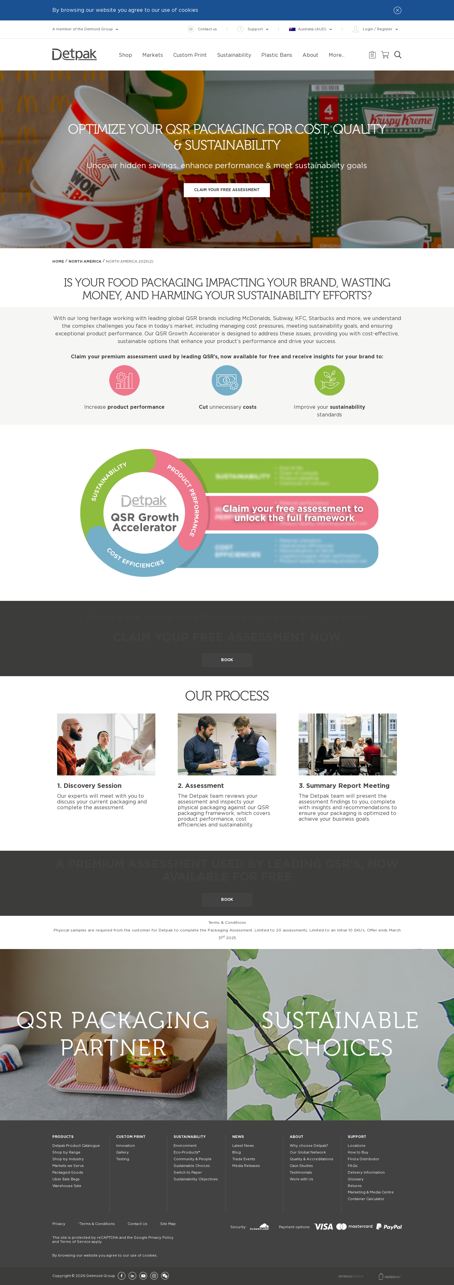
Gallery (122, 1152)
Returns (355, 1186)
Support (357, 1137)
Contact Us (137, 1224)
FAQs (353, 1166)
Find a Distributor (363, 1159)
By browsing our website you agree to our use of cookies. (105, 1255)
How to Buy (358, 1152)
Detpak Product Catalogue (76, 1145)
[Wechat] (165, 1276)
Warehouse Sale (66, 1186)
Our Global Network (308, 1152)
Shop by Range (66, 1152)
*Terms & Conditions (96, 1224)
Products (63, 1137)
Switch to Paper (188, 1172)
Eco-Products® (187, 1152)
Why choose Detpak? (309, 1145)
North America (85, 261)
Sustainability (190, 1137)
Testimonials (301, 1172)
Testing (122, 1159)
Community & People (193, 1159)
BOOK (227, 660)
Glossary (356, 1179)
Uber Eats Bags (66, 1179)
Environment (185, 1145)
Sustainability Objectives (196, 1179)
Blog (236, 1152)
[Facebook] (121, 1276)
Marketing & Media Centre (371, 1192)
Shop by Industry (68, 1159)
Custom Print (130, 1137)
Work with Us (301, 1179)
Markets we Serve (68, 1166)
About (296, 1137)
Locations (357, 1145)
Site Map (168, 1224)
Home (58, 261)
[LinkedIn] (132, 1276)
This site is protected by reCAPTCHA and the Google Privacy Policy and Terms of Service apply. (113, 1240)
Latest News (243, 1145)
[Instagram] (154, 1276)
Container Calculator (366, 1199)
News (238, 1137)
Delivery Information (366, 1172)
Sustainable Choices (192, 1166)
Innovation (125, 1145)
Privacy (58, 1224)
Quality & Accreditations (311, 1159)
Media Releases (246, 1166)
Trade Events (243, 1159)
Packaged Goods (67, 1172)
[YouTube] (143, 1276)
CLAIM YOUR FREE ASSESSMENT (227, 190)
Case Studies (301, 1166)
